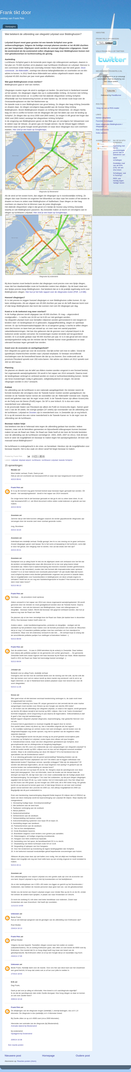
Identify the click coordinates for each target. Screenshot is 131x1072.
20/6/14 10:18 (16, 999)
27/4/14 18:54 (16, 974)
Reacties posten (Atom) (26, 1061)
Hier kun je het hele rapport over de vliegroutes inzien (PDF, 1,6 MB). (56, 292)
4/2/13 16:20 (16, 530)
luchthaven (36, 460)
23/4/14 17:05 (16, 956)
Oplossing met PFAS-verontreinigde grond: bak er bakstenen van (119, 150)
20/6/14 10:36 (16, 1040)
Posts (101, 144)
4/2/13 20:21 (16, 550)
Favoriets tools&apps (104, 121)
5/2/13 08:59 (16, 639)
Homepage (48, 1055)
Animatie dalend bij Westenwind (24, 1026)
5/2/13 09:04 (16, 661)
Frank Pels (15, 487)
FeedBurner (116, 95)
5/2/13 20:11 (16, 865)
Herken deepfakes (103, 118)
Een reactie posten (15, 1045)
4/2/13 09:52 (16, 507)
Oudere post (83, 1055)
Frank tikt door (15, 12)
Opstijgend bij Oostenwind (21, 1034)
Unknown (15, 914)
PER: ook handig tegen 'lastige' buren (118, 180)
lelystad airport (25, 460)
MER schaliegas (117, 159)
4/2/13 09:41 (16, 479)
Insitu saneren (101, 133)
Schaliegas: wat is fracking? (119, 174)
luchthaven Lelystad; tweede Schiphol (57, 460)
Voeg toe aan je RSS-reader (107, 108)
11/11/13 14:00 (17, 906)
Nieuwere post (13, 1055)
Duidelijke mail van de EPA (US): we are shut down (119, 166)
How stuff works (102, 130)
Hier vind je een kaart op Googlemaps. (30, 129)
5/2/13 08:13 (16, 585)
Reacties (102, 149)
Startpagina (10, 26)
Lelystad (14, 460)
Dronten (32, 412)
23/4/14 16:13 (16, 928)
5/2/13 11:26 (16, 687)
